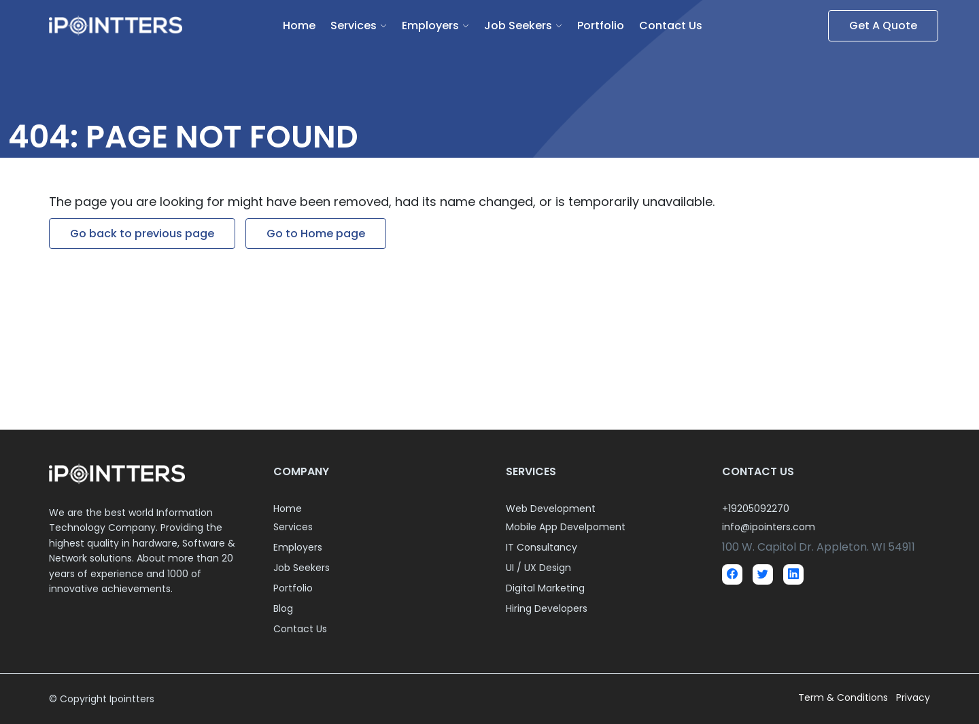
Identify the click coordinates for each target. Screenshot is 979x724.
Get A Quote (883, 25)
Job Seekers (518, 25)
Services (353, 25)
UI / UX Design (538, 567)
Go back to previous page (142, 233)
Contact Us (670, 25)
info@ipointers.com (768, 527)
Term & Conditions (844, 697)
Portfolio (600, 25)
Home (299, 25)
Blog (283, 608)
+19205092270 (755, 508)
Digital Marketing (545, 588)
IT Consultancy (541, 547)
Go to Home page (316, 233)
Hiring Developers (546, 608)
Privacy (913, 697)
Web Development (551, 508)
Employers (430, 25)
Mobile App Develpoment (565, 527)
